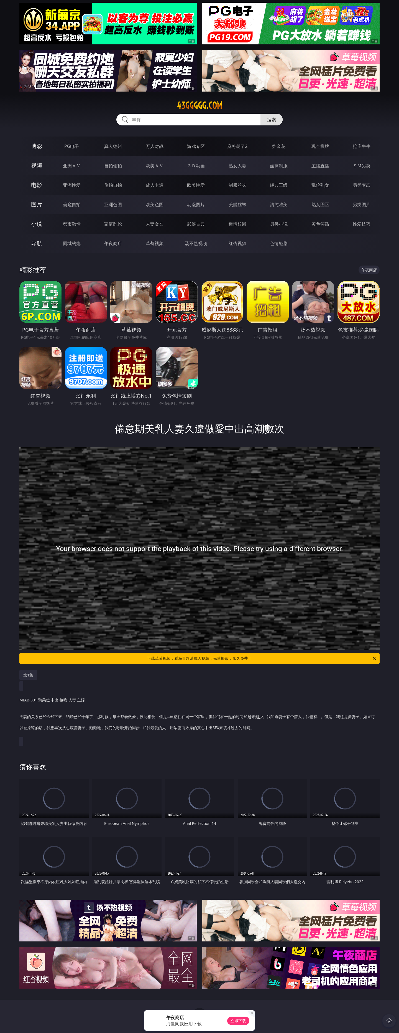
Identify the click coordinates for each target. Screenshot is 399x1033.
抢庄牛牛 (361, 146)
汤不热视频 (196, 243)
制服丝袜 (237, 185)
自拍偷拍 (113, 166)
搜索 (271, 120)
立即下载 (238, 1020)
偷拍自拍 (113, 185)
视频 (36, 165)
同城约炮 (72, 243)
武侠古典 (196, 224)
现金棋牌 (320, 146)
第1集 (28, 675)
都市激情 (72, 224)
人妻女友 (154, 224)
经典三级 (279, 185)
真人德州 (113, 146)
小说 (36, 224)
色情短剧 (279, 243)
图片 (36, 204)
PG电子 (71, 146)
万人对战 (154, 146)
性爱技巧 (361, 224)
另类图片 (361, 204)
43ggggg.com (199, 105)
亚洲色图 (113, 204)
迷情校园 (237, 224)
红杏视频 (237, 243)
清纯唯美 (279, 204)
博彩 (36, 146)
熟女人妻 (237, 166)
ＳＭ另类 (361, 166)
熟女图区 (320, 204)
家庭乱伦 (113, 224)
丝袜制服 (279, 166)
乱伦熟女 (320, 185)
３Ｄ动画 (196, 166)
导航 (36, 243)
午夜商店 (113, 243)
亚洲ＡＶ (72, 166)
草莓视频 (154, 243)
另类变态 (361, 185)
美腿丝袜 (237, 204)
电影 (36, 185)
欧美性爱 (196, 185)
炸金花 (278, 146)
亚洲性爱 (72, 185)
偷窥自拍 (72, 204)
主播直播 (320, 166)
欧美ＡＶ (154, 166)
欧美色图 (154, 204)
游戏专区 (196, 146)
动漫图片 (196, 204)
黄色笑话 (320, 224)
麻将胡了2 (237, 146)
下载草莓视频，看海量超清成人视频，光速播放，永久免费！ (262, 658)
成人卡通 (154, 185)
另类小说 (279, 224)
